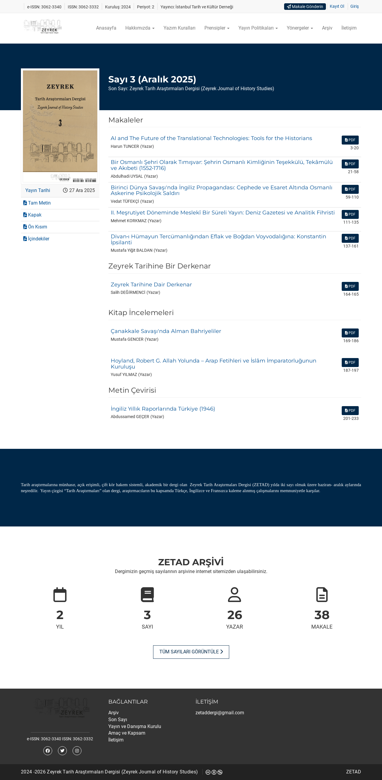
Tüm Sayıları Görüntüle (191, 652)
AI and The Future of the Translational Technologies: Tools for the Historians (211, 138)
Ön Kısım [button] (35, 227)
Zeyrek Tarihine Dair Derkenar (151, 284)
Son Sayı (117, 719)
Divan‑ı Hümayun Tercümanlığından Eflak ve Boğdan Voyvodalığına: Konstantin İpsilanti (218, 239)
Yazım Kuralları (179, 28)
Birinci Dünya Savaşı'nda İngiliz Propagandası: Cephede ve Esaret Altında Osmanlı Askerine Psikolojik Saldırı (221, 190)
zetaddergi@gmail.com (219, 712)
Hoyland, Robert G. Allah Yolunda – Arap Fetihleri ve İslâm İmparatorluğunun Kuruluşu (213, 363)
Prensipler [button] (216, 28)
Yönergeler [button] (300, 28)
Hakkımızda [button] (140, 28)
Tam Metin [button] (37, 203)
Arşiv (327, 28)
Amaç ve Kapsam (126, 733)
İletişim (349, 28)
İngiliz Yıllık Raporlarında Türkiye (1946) (163, 409)
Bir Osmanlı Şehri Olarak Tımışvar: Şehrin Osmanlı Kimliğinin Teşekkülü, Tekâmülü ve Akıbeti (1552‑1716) (222, 165)
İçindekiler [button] (36, 239)
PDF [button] (350, 140)
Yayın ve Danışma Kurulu (134, 726)
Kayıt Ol (337, 6)
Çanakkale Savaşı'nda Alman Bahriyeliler (166, 331)
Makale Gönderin (305, 6)
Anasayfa (106, 28)
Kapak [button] (32, 215)
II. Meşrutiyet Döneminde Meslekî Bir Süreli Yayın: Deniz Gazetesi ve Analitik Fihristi (223, 212)
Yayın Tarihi (37, 190)
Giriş (354, 6)
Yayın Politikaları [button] (258, 28)
